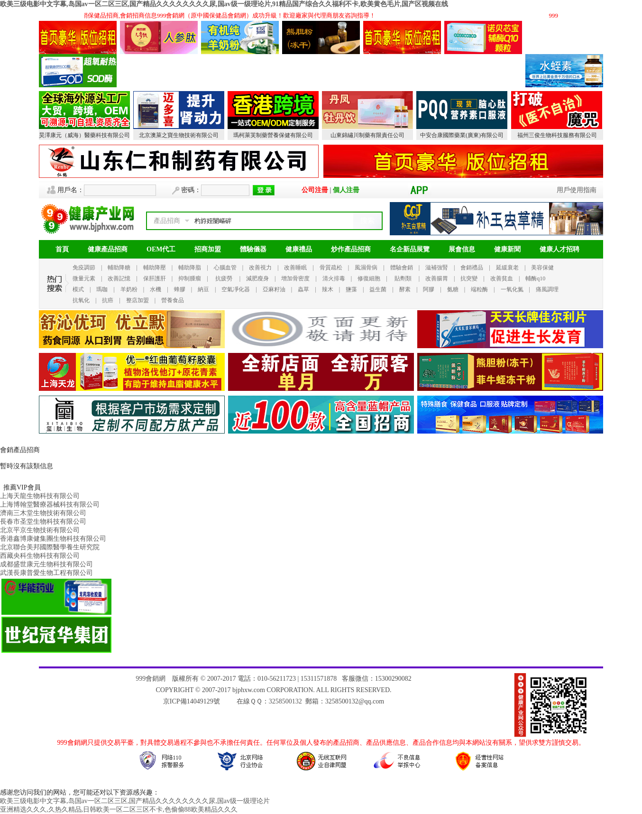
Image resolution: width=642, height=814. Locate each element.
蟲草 (303, 289)
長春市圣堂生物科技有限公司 (43, 521)
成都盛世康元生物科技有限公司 (46, 564)
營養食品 (172, 300)
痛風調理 (547, 289)
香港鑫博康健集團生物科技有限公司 (53, 538)
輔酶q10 (535, 278)
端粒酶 (479, 289)
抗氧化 (81, 300)
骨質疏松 (331, 267)
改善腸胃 (436, 278)
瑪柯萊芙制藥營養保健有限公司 (273, 135)
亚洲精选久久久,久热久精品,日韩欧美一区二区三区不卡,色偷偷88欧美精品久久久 (119, 809)
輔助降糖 (119, 267)
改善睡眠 (295, 267)
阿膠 (428, 289)
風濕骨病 (366, 267)
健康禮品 (298, 249)
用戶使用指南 (576, 190)
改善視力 (260, 267)
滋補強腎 (436, 267)
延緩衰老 (507, 267)
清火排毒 (333, 278)
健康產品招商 (108, 249)
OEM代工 (161, 249)
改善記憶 (119, 278)
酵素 (405, 289)
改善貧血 (501, 278)
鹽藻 (351, 289)
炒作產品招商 (351, 249)
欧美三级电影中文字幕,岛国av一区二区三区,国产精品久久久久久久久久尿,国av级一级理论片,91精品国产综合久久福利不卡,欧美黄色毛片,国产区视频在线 (224, 4)
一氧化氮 (512, 289)
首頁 (62, 249)
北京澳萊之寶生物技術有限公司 (179, 135)
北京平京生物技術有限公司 (40, 530)
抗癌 (107, 300)
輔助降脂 (189, 267)
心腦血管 (225, 267)
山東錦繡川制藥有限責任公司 (367, 135)
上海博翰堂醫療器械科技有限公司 (50, 504)
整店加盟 (137, 300)
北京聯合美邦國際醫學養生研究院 (50, 547)
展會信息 (462, 249)
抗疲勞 (223, 278)
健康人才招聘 (559, 249)
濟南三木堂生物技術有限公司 (43, 513)
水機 (155, 289)
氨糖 (453, 289)
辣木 (327, 289)
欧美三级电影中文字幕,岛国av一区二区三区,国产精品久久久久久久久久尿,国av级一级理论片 (135, 801)
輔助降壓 (154, 267)
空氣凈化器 (235, 289)
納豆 (203, 289)
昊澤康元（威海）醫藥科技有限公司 (84, 135)
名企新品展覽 (410, 249)
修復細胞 (369, 278)
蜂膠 (179, 289)
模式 (78, 289)
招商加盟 (207, 249)
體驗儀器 (253, 249)
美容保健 (542, 267)
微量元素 (84, 278)
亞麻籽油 (274, 289)
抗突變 (468, 278)
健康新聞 (507, 249)
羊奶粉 (129, 289)
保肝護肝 (154, 278)
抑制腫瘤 (189, 278)
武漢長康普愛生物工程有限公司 (46, 572)
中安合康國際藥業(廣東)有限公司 (462, 135)
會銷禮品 (471, 267)
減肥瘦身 (257, 278)
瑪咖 (102, 289)
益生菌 (377, 289)
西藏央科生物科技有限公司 (40, 555)
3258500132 (285, 701)
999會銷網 (150, 678)
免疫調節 (84, 267)
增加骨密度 (295, 278)
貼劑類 (403, 278)
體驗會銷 (401, 267)
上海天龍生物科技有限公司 (40, 496)
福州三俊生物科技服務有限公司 (557, 135)
